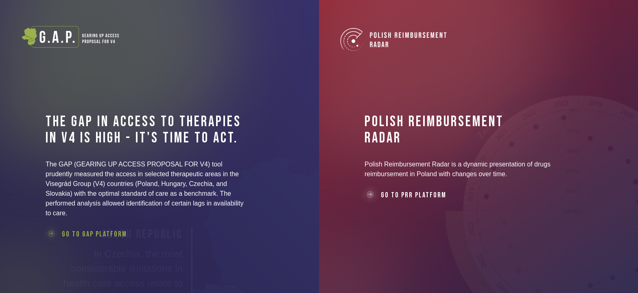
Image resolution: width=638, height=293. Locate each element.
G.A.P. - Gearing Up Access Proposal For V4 (70, 37)
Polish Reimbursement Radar (394, 44)
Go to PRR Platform (405, 195)
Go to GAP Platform (86, 234)
